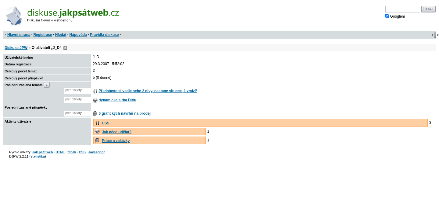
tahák (71, 152)
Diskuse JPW (16, 48)
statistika (37, 156)
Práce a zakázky (116, 141)
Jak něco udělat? (116, 132)
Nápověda (78, 35)
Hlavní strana (18, 35)
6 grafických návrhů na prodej (124, 113)
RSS (65, 48)
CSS (105, 123)
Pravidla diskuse (104, 35)
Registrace (42, 35)
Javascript (96, 152)
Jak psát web (42, 152)
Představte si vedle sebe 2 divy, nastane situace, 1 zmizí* (147, 91)
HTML (60, 152)
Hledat (60, 35)
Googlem (395, 16)
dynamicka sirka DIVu (117, 100)
